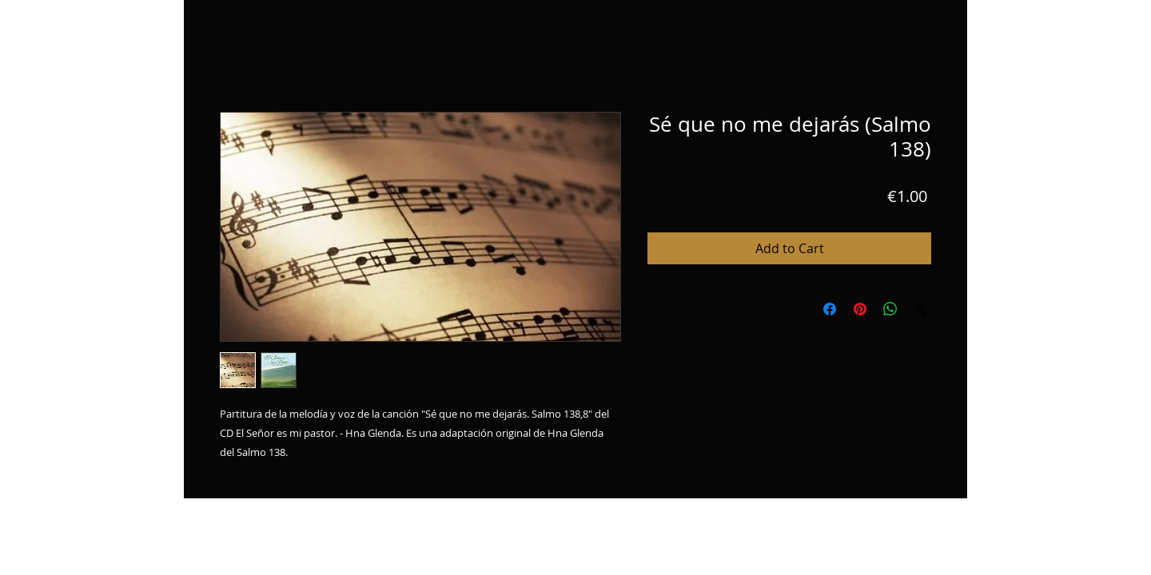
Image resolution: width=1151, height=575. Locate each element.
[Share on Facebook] (829, 309)
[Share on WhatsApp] (890, 309)
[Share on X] (920, 309)
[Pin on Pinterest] (860, 309)
